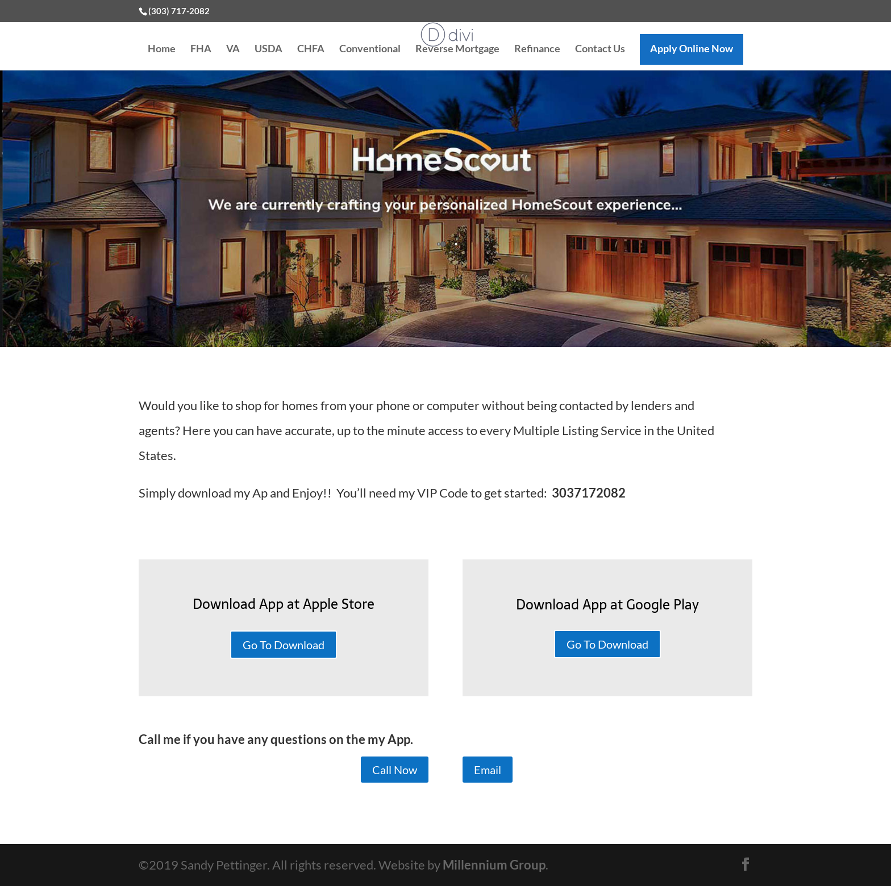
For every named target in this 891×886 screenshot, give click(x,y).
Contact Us (600, 49)
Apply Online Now (691, 48)
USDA (268, 49)
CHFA (310, 49)
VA (233, 49)
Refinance (537, 49)
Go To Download (283, 644)
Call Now (394, 769)
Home (162, 49)
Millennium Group (494, 864)
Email (487, 769)
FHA (200, 49)
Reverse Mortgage (457, 49)
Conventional (370, 49)
